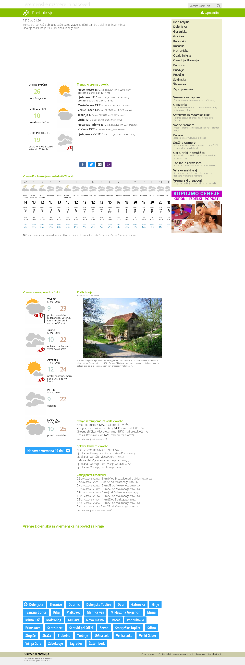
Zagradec (76, 643)
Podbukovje (135, 619)
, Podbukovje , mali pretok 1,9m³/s (103, 425)
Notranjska (180, 50)
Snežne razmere (184, 142)
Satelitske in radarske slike (191, 115)
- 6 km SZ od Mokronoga (108, 496)
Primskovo (33, 627)
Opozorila (180, 104)
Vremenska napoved (187, 97)
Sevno (104, 627)
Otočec (115, 619)
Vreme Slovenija (36, 654)
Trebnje (83, 115)
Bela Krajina (181, 22)
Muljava (73, 619)
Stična (151, 627)
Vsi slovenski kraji (185, 170)
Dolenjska (33, 604)
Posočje (178, 74)
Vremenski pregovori (187, 180)
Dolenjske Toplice (98, 604)
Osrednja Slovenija (186, 60)
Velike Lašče (86, 110)
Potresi (178, 135)
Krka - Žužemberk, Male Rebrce (99, 450)
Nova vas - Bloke (89, 124)
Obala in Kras (182, 55)
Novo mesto (86, 89)
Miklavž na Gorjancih (125, 612)
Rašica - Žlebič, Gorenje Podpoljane (103, 460)
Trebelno (64, 635)
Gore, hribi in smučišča (189, 152)
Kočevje (83, 129)
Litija (81, 120)
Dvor (121, 604)
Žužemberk (97, 643)
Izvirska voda (99, 439)
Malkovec (73, 612)
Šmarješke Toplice (128, 627)
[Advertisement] (95, 56)
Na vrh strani (214, 654)
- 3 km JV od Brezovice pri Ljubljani (114, 478)
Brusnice (56, 604)
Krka (56, 612)
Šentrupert (55, 627)
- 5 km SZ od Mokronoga (107, 482)
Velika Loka (124, 635)
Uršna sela (102, 635)
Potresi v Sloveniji (102, 510)
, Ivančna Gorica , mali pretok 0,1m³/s (110, 428)
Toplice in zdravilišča (187, 163)
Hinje (155, 604)
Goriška (178, 36)
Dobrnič (74, 604)
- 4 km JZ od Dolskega (106, 499)
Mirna (151, 612)
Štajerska (179, 84)
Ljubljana (84, 97)
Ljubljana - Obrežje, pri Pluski (99, 467)
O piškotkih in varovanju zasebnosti (175, 654)
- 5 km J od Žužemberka (107, 492)
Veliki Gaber (147, 635)
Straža (46, 635)
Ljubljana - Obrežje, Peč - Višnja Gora (104, 464)
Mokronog (53, 619)
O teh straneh (148, 654)
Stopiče (30, 635)
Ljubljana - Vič (87, 134)
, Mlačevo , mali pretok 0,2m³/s (112, 431)
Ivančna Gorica (35, 612)
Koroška (179, 46)
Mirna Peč (32, 619)
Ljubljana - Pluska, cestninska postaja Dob (106, 453)
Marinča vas (86, 105)
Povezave (200, 654)
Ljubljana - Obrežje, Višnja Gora (100, 457)
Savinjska (179, 79)
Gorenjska (180, 31)
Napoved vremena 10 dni (48, 450)
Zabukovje (55, 643)
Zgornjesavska (183, 89)
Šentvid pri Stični (81, 627)
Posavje (178, 70)
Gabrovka (138, 604)
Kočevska (179, 41)
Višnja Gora (33, 643)
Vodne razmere (183, 125)
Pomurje (179, 65)
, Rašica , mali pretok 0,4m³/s (105, 435)
